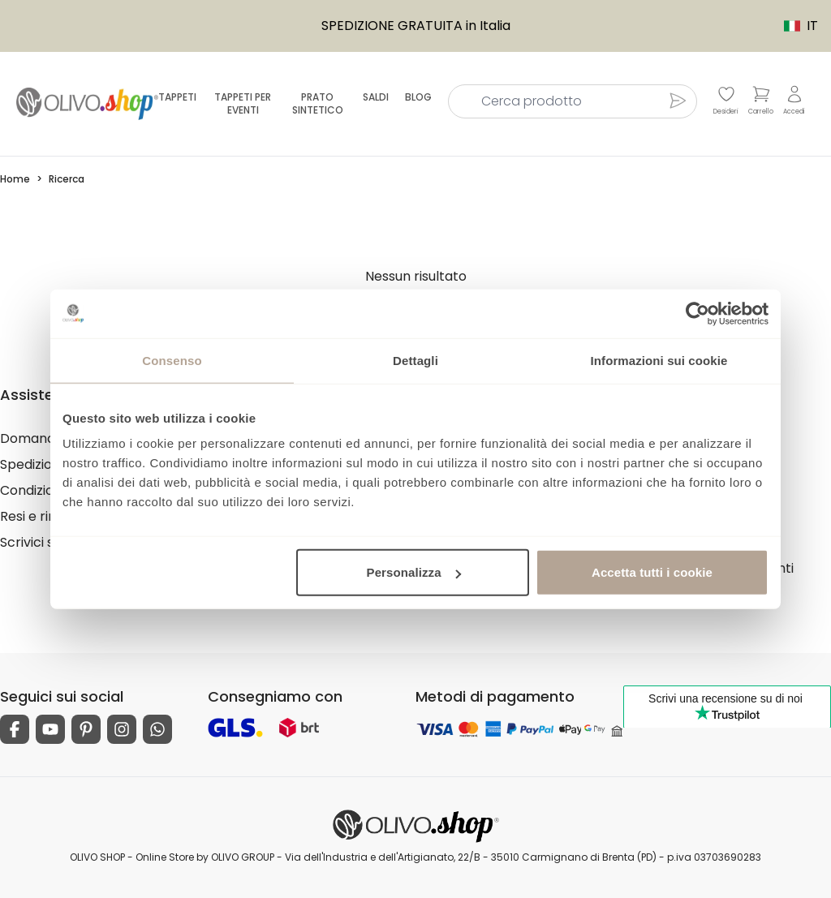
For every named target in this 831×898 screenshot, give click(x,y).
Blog (418, 97)
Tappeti (177, 97)
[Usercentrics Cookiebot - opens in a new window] (697, 313)
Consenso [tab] (171, 360)
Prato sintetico (317, 103)
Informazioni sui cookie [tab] (659, 360)
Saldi (376, 97)
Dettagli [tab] (415, 360)
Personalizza (414, 572)
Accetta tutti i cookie (652, 572)
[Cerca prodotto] (677, 100)
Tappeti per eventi (242, 103)
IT (793, 25)
